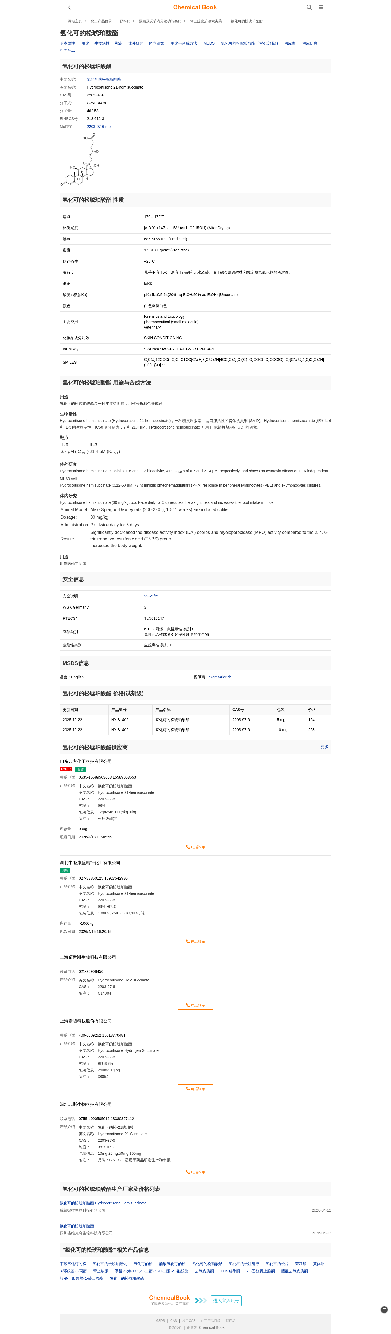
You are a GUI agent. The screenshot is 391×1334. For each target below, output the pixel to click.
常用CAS (188, 1321)
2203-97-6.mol (99, 126)
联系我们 (175, 1328)
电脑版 (192, 1328)
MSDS (209, 43)
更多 (325, 747)
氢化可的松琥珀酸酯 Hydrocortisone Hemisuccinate (103, 1203)
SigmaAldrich (220, 677)
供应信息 (309, 43)
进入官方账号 (226, 1300)
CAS (173, 1321)
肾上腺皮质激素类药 (206, 21)
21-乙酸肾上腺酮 (261, 1271)
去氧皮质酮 (204, 1271)
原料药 (125, 21)
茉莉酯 (301, 1264)
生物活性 (102, 43)
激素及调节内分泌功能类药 (160, 21)
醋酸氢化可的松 (172, 1264)
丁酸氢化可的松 (73, 1264)
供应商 (290, 43)
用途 (85, 43)
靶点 (119, 43)
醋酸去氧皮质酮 (294, 1271)
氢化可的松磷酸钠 (207, 1264)
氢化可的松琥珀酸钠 (110, 1264)
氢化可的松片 (277, 1264)
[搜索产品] (309, 7)
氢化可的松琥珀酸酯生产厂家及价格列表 (111, 1189)
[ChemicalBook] (195, 7)
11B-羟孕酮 (230, 1271)
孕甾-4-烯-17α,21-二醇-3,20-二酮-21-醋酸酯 (151, 1271)
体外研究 (135, 43)
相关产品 (67, 50)
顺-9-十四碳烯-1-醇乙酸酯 (81, 1278)
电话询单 (198, 847)
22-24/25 (151, 596)
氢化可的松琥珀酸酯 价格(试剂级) (249, 43)
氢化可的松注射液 (244, 1264)
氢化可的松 (143, 1264)
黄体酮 (318, 1264)
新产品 (230, 1321)
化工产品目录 (101, 21)
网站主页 (75, 21)
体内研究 (156, 43)
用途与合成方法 (184, 43)
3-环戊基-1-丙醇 (73, 1271)
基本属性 (67, 43)
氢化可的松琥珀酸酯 (247, 21)
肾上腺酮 (100, 1271)
